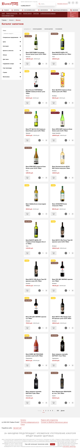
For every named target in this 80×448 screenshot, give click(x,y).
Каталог (11, 20)
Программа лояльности (62, 3)
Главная (6, 10)
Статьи (23, 424)
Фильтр (18, 20)
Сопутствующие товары (8, 15)
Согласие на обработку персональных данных (54, 422)
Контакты (16, 10)
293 (58, 410)
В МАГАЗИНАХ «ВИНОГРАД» (69, 446)
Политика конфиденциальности (30, 422)
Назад (39, 410)
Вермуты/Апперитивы (11, 13)
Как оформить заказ (29, 10)
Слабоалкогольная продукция (47, 13)
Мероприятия (44, 10)
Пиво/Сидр (36, 13)
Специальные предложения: (10, 37)
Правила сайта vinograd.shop (49, 420)
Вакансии (75, 10)
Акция (3, 13)
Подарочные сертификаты (60, 10)
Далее (63, 410)
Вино (20, 13)
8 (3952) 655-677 (26, 5)
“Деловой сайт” (17, 428)
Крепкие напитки (27, 13)
